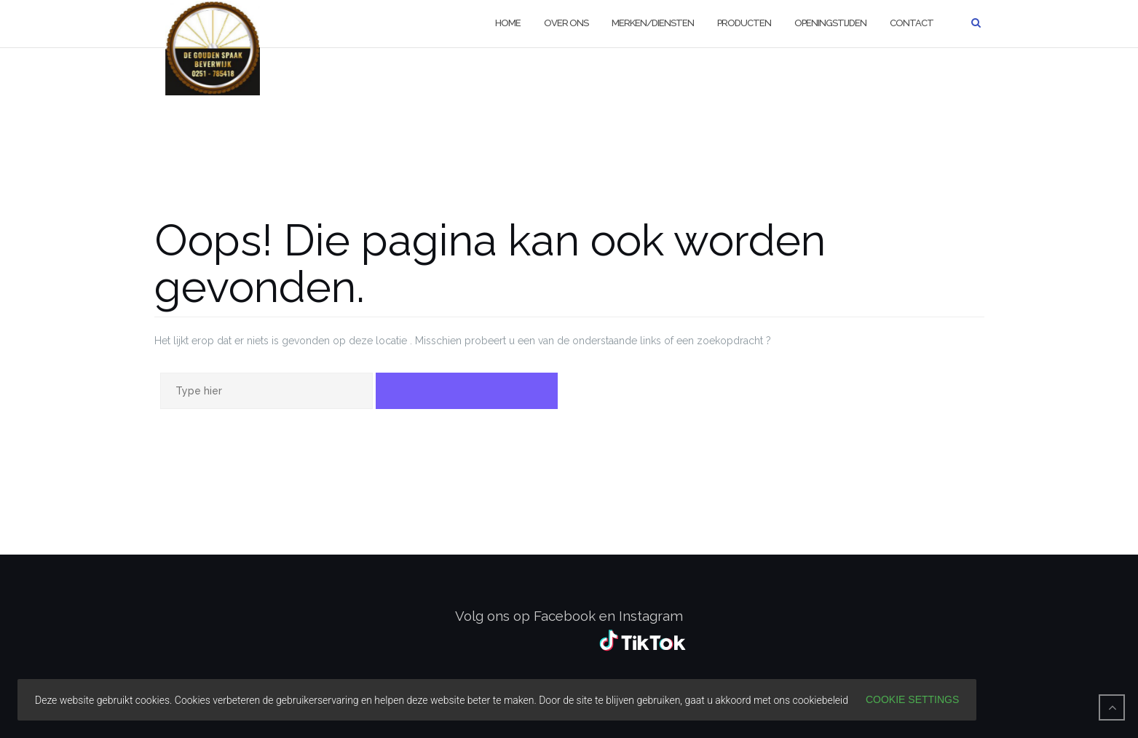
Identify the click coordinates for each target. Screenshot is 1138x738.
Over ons (566, 22)
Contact (911, 22)
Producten (744, 22)
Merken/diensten (653, 22)
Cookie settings (912, 699)
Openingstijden (830, 22)
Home (508, 22)
